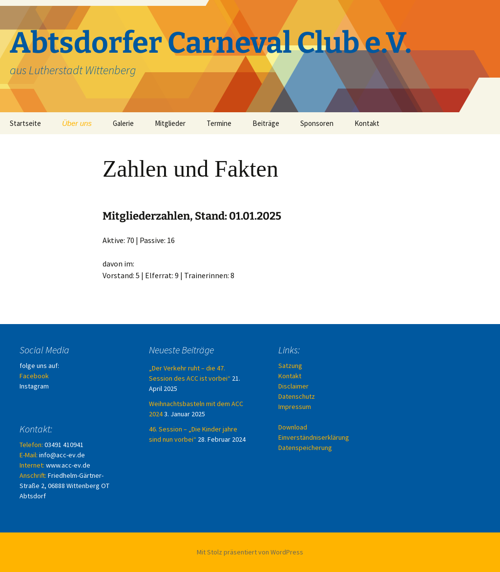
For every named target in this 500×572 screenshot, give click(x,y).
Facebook (34, 375)
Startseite (25, 123)
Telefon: (31, 444)
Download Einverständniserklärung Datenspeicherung (313, 437)
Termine (219, 123)
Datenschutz (296, 396)
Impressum (294, 406)
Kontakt (366, 123)
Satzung (290, 365)
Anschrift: (33, 475)
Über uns (77, 123)
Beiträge (265, 123)
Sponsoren (316, 123)
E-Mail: (29, 454)
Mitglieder (170, 123)
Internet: (32, 465)
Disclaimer (293, 386)
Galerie (123, 123)
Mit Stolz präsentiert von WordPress (250, 552)
